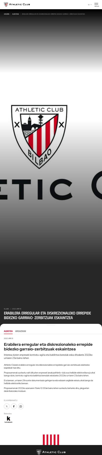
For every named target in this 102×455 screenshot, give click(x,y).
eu (90, 5)
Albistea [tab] (8, 331)
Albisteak (15, 14)
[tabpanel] (51, 380)
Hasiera (6, 14)
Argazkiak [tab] (20, 331)
